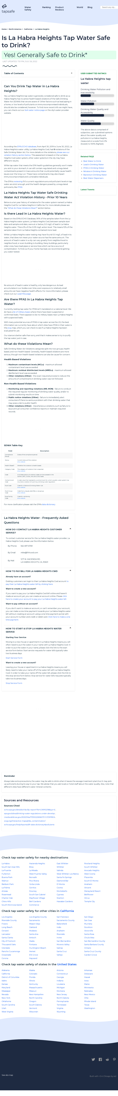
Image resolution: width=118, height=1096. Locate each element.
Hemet (32, 951)
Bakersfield (62, 924)
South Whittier (91, 867)
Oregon (32, 1001)
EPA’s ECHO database (26, 147)
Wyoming (61, 1012)
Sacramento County (66, 920)
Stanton (60, 898)
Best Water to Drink (92, 161)
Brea (31, 867)
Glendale (6, 948)
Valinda (60, 870)
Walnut (5, 881)
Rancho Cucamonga (11, 951)
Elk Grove (33, 955)
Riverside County (9, 920)
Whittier (60, 867)
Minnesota (88, 988)
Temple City (89, 901)
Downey (33, 891)
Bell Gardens (35, 901)
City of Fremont (8, 941)
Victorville (88, 931)
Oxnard (5, 931)
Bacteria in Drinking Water (95, 175)
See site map (7, 1075)
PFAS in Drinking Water (93, 168)
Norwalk (33, 877)
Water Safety (28, 8)
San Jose (88, 920)
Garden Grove (90, 955)
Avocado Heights (91, 870)
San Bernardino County (94, 941)
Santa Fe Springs (64, 877)
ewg (9, 328)
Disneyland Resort (92, 891)
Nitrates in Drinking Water (94, 171)
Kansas (5, 984)
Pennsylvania (63, 1001)
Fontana (33, 944)
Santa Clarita (7, 938)
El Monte (61, 884)
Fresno (5, 924)
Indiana (60, 981)
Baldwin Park (8, 884)
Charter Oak (7, 898)
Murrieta (88, 924)
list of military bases (21, 312)
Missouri (32, 991)
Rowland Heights (92, 863)
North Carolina (35, 998)
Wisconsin (33, 1012)
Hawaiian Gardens (65, 901)
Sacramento (34, 920)
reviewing (18, 181)
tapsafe (8, 8)
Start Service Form (14, 658)
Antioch (32, 938)
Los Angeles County (38, 917)
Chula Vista (89, 938)
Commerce (34, 905)
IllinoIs (32, 981)
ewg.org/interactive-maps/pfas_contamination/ (24, 821)
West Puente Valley (38, 874)
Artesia (5, 891)
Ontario (87, 948)
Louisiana (61, 984)
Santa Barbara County (94, 944)
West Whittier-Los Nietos (68, 874)
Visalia (31, 941)
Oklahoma (6, 1001)
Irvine (59, 938)
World (80, 7)
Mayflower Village (37, 898)
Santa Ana (33, 934)
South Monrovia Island (12, 905)
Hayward (33, 958)
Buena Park (7, 877)
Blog (89, 7)
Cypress (60, 895)
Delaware (88, 974)
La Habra (5, 863)
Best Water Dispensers (93, 178)
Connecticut (62, 974)
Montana (61, 991)
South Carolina (8, 1005)
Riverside (61, 934)
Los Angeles (7, 917)
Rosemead (6, 895)
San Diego (88, 917)
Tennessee (61, 1005)
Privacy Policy (26, 1059)
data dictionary (48, 504)
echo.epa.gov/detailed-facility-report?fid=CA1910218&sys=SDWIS (32, 810)
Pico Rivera (34, 881)
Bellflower (88, 895)
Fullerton (6, 874)
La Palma (6, 888)
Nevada (5, 994)
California (67, 911)
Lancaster (6, 934)
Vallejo (60, 955)
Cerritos (32, 888)
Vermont (33, 1008)
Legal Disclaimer (48, 1059)
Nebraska (88, 991)
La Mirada (33, 870)
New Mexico (89, 994)
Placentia (88, 877)
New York (6, 998)
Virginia (60, 1008)
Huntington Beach (37, 948)
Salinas (60, 948)
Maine (87, 984)
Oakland (33, 927)
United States (67, 964)
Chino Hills (6, 901)
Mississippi (6, 991)
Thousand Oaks (9, 944)
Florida (32, 977)
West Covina (89, 874)
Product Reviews (59, 8)
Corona (5, 958)
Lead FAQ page (24, 294)
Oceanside (6, 955)
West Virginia (7, 1012)
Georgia (60, 977)
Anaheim (88, 884)
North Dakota (63, 998)
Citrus (86, 898)
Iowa (86, 981)
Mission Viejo (34, 924)
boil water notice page (35, 110)
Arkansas (88, 970)
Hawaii (87, 977)
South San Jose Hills (10, 867)
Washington (89, 1008)
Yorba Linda (34, 884)
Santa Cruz (62, 951)
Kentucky (33, 984)
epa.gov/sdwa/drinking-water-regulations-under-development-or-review (36, 813)
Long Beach (7, 927)
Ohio (86, 998)
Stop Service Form (14, 683)
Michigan (61, 988)
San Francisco (63, 917)
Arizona (60, 970)
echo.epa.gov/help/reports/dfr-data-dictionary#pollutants (29, 825)
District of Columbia (10, 977)
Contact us (8, 1059)
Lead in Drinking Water (93, 165)
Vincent (87, 888)
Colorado (33, 974)
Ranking (46, 7)
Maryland (6, 988)
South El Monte (91, 881)
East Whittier (62, 863)
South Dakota (35, 1005)
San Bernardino (64, 941)
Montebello (62, 891)
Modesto (33, 931)
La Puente (6, 870)
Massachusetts (35, 988)
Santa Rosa (89, 934)
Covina (60, 888)
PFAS (20, 187)
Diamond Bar (62, 881)
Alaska (32, 970)
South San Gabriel (37, 895)
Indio (59, 927)
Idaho (4, 981)
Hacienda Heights (37, 863)
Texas (86, 1005)
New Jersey (62, 994)
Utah (4, 1008)
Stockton (88, 927)
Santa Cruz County (92, 951)
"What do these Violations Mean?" (22, 208)
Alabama (5, 970)
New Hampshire (36, 994)
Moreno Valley (63, 944)
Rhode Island (90, 1001)
